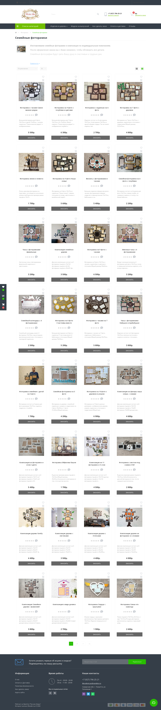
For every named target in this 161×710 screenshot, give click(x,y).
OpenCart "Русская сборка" (32, 703)
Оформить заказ (140, 15)
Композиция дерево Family (31, 532)
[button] (22, 2)
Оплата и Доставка (22, 682)
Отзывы (132, 26)
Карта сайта (19, 691)
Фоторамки (24, 32)
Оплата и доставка (117, 26)
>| (89, 643)
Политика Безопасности (24, 685)
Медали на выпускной (80, 26)
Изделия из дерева (58, 26)
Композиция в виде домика (64, 603)
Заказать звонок (113, 15)
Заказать (31, 137)
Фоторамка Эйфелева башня (64, 461)
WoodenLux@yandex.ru (91, 682)
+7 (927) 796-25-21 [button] (90, 678)
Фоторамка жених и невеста (31, 178)
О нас (17, 678)
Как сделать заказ (99, 26)
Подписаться (137, 661)
